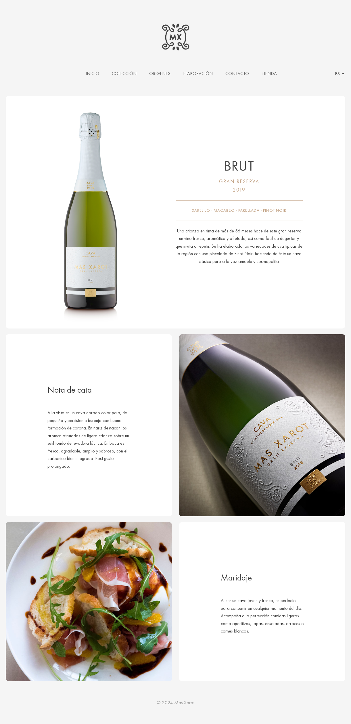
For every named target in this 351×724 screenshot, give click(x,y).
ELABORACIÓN (198, 73)
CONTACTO (237, 73)
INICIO (92, 73)
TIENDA (269, 73)
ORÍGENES (159, 73)
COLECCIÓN (124, 73)
